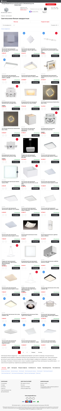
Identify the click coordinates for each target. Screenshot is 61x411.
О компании (4, 383)
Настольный (39, 371)
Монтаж (4, 367)
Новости (3, 388)
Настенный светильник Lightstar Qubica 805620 (49, 235)
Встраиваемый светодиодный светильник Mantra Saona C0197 (29, 262)
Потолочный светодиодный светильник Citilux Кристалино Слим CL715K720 (29, 209)
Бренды (42, 385)
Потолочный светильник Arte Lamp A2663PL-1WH (11, 315)
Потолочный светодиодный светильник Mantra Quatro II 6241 (10, 288)
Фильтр (16, 21)
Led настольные (14, 371)
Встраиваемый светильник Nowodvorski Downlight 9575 (9, 102)
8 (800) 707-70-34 (24, 8)
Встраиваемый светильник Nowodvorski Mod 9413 (48, 129)
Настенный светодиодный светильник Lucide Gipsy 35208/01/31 (28, 129)
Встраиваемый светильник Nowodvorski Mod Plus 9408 (9, 155)
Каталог (5, 1)
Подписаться (50, 4)
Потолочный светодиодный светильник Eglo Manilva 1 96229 (49, 155)
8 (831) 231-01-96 (23, 7)
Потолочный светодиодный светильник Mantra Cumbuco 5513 (29, 76)
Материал (14, 367)
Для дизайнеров (5, 391)
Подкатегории (45, 21)
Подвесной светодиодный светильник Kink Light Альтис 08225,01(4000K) (9, 262)
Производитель (46, 367)
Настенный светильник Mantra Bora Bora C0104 (50, 102)
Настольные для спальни (30, 371)
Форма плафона (22, 367)
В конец (40, 352)
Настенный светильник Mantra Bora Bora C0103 (11, 129)
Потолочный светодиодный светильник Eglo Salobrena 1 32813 (30, 341)
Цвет (8, 367)
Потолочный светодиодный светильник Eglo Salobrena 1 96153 (49, 209)
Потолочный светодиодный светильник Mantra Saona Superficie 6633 (9, 342)
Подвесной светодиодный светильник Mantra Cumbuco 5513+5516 (28, 156)
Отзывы (3, 385)
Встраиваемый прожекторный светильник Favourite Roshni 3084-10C (50, 50)
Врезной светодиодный (30, 373)
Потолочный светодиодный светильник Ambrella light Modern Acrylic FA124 (49, 315)
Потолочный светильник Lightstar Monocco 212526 (49, 262)
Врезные (38, 373)
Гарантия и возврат (25, 386)
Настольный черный (48, 371)
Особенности (32, 367)
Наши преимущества (6, 390)
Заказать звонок (23, 9)
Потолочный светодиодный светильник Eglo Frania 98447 (48, 341)
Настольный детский (5, 373)
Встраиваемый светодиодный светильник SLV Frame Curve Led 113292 (49, 76)
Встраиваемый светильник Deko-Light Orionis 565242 (29, 315)
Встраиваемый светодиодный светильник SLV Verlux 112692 (29, 102)
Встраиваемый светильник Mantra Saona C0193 (10, 182)
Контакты (3, 386)
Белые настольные (5, 371)
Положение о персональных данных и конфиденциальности (50, 387)
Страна (39, 367)
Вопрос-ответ (44, 383)
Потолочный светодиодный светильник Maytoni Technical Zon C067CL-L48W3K (10, 76)
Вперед (33, 352)
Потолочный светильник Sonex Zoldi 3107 (29, 235)
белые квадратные (5, 28)
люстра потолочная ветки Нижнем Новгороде (33, 405)
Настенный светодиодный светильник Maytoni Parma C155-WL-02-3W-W (10, 50)
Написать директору (26, 388)
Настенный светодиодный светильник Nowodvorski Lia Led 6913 (29, 182)
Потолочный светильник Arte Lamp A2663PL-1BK (50, 288)
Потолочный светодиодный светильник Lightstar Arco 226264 (10, 209)
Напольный (21, 371)
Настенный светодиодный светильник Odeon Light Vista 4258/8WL (28, 50)
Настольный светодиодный (17, 373)
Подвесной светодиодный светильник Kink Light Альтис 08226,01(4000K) (28, 289)
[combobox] (8, 25)
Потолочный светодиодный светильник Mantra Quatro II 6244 (10, 235)
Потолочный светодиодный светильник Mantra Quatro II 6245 (49, 182)
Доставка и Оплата (25, 383)
